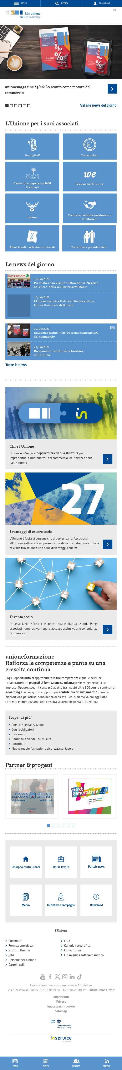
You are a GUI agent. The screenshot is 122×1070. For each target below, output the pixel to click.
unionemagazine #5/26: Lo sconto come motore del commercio (66, 334)
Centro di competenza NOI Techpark (32, 185)
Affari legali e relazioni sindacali (32, 247)
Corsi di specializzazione (28, 725)
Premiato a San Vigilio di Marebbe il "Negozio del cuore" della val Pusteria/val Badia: (66, 285)
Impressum (61, 997)
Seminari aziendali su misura (31, 739)
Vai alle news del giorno (98, 105)
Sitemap (61, 1011)
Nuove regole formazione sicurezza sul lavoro (42, 749)
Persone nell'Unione (89, 184)
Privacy (61, 1002)
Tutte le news (16, 365)
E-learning (19, 734)
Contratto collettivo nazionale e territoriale (89, 217)
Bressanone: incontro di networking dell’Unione (58, 353)
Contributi (19, 744)
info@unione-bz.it (102, 990)
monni (32, 217)
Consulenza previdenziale (89, 247)
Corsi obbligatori (23, 730)
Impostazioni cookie (61, 1007)
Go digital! (32, 155)
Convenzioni (89, 155)
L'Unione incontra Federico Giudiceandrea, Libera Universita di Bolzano (64, 303)
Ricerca (64, 3)
